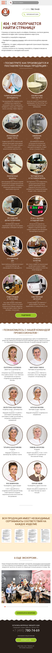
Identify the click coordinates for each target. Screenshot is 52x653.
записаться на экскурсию (26, 613)
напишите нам (26, 640)
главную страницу (18, 40)
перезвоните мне (31, 14)
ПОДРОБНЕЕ (26, 315)
